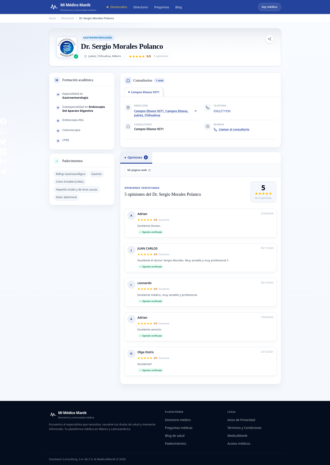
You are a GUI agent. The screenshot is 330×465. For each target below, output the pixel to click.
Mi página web (139, 170)
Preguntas (161, 7)
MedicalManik (237, 436)
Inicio (52, 18)
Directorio (140, 7)
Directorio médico (178, 420)
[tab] (144, 92)
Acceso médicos (239, 443)
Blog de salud (175, 436)
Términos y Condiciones (245, 428)
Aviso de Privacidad (241, 420)
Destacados (116, 7)
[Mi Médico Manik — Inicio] (71, 415)
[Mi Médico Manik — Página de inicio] (72, 7)
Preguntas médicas (179, 428)
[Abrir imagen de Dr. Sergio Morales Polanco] (66, 47)
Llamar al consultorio (231, 129)
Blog (178, 7)
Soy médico (269, 7)
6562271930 (222, 111)
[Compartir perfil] (269, 39)
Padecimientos (175, 443)
